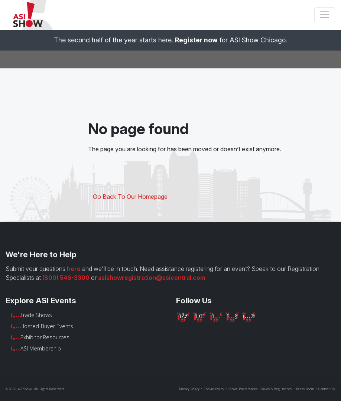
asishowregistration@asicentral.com (151, 277)
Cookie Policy (214, 389)
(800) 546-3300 (66, 277)
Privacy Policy (189, 389)
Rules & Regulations (276, 389)
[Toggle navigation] (324, 14)
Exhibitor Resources (44, 337)
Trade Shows (36, 314)
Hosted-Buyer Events (46, 326)
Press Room (305, 389)
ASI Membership (40, 348)
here (74, 268)
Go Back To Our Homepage (130, 196)
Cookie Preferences (243, 389)
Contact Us (326, 389)
